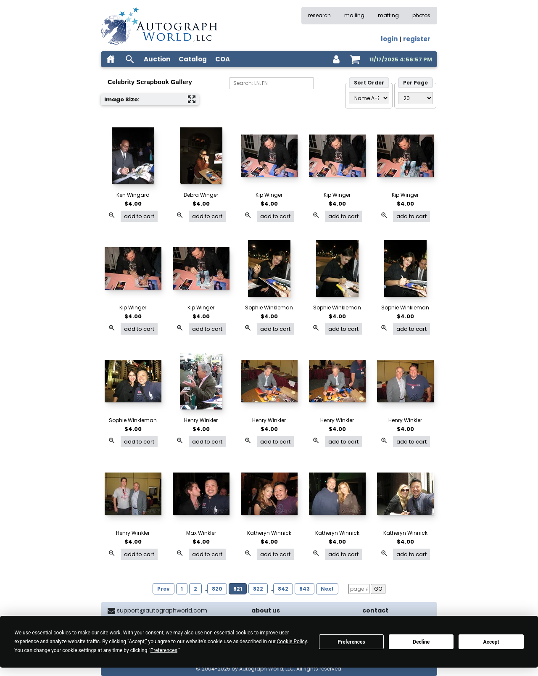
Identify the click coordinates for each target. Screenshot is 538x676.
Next (327, 588)
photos (421, 15)
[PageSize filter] (415, 98)
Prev (163, 588)
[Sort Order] (369, 98)
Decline (421, 642)
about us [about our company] (265, 610)
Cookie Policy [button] (292, 641)
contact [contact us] (375, 610)
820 (217, 588)
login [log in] (389, 38)
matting (388, 15)
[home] (110, 59)
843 (304, 588)
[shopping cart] (354, 59)
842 (283, 588)
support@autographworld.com (162, 610)
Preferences (351, 642)
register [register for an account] (416, 38)
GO (378, 588)
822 (258, 588)
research (319, 15)
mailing (354, 15)
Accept (491, 642)
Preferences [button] (163, 650)
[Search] (271, 83)
